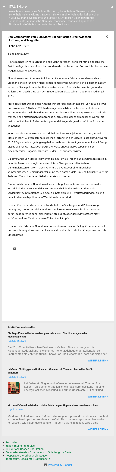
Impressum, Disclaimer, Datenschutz (27, 458)
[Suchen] (112, 7)
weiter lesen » (98, 360)
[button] (106, 37)
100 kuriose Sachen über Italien (24, 449)
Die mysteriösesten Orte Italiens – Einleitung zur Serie (38, 452)
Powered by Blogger (58, 465)
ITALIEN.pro (18, 6)
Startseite (11, 442)
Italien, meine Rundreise (20, 445)
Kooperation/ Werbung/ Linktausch (26, 455)
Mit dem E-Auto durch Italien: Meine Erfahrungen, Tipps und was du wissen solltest (53, 405)
